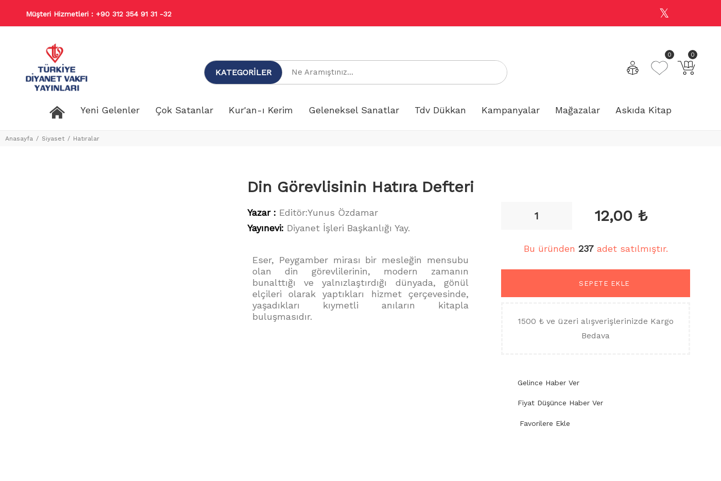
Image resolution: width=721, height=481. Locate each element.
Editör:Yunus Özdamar (328, 212)
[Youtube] (686, 13)
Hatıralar (86, 138)
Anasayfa (19, 138)
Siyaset (53, 138)
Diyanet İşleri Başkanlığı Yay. (348, 227)
